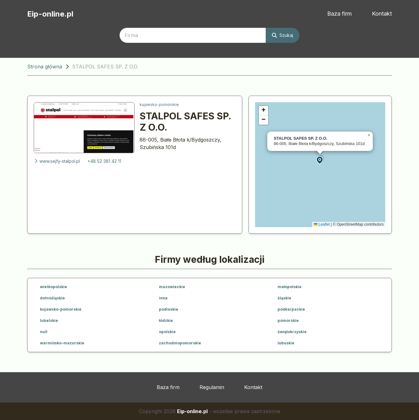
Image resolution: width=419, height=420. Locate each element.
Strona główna (44, 66)
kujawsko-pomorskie (159, 104)
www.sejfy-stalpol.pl (57, 161)
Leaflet (322, 224)
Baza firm (339, 13)
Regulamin (212, 387)
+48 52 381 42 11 (104, 161)
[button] (320, 160)
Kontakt (382, 13)
